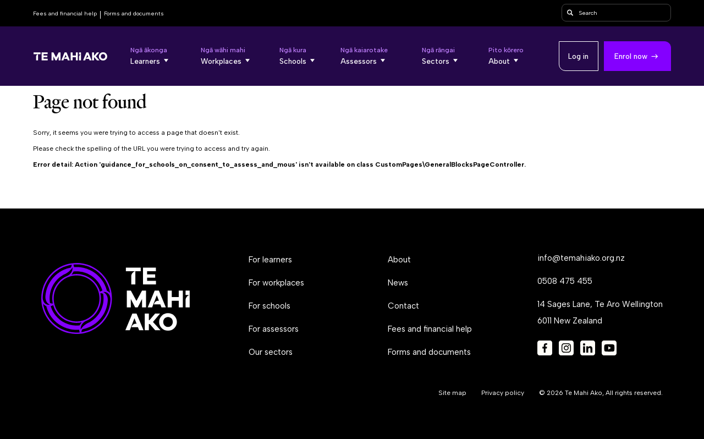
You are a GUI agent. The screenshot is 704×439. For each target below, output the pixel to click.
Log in (578, 56)
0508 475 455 (564, 281)
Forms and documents (134, 13)
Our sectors (271, 352)
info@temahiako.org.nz (581, 258)
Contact (403, 306)
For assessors (274, 329)
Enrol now (630, 56)
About (399, 260)
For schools (269, 306)
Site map (452, 393)
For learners (270, 260)
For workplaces (276, 283)
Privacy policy (502, 393)
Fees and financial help (65, 13)
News (398, 283)
